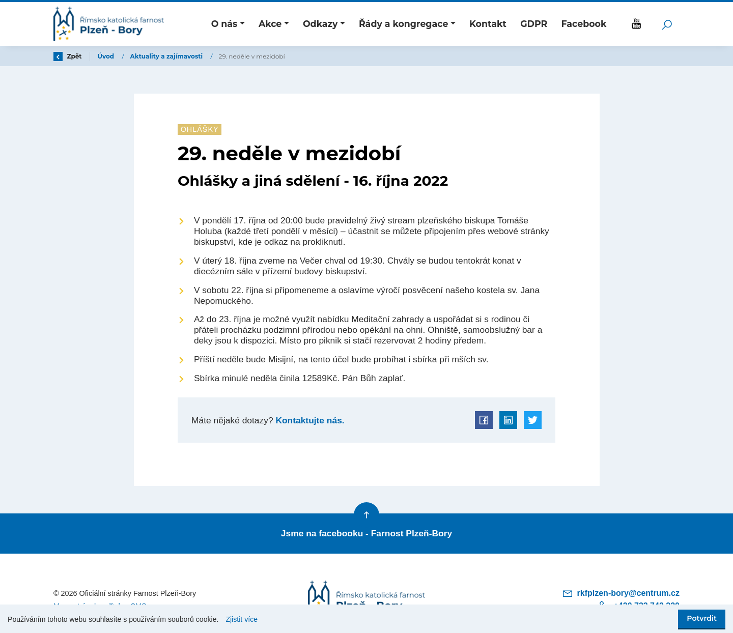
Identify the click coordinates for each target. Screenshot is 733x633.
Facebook (583, 23)
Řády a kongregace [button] (403, 23)
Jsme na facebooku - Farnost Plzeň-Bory (366, 533)
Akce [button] (270, 23)
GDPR (533, 23)
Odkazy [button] (320, 23)
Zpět (67, 56)
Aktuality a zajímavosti (167, 56)
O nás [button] (224, 23)
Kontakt (487, 23)
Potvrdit (702, 618)
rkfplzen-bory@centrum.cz (621, 593)
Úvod (107, 56)
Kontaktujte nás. (309, 420)
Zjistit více (241, 619)
